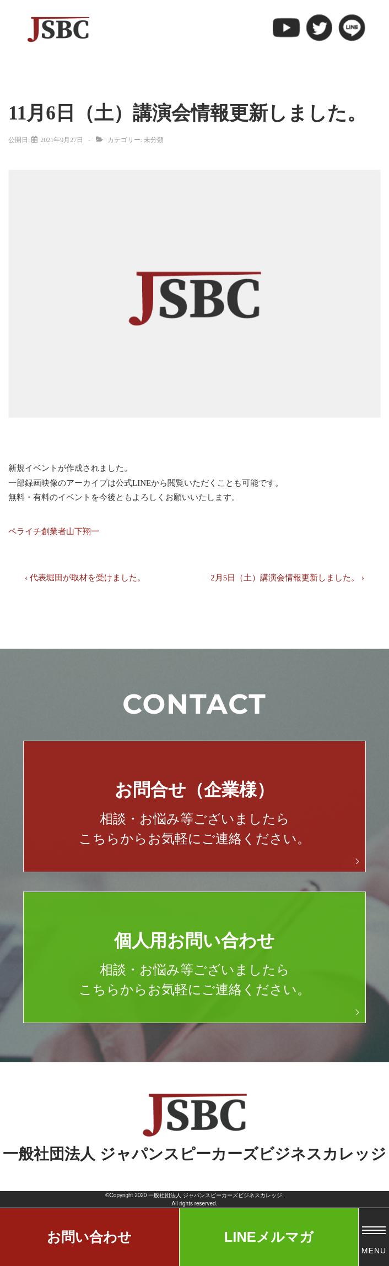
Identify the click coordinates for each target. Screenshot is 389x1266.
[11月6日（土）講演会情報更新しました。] (61, 140)
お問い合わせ (89, 1237)
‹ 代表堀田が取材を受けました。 (85, 577)
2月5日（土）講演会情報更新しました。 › (287, 577)
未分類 (154, 140)
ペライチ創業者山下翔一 (53, 531)
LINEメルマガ (269, 1237)
